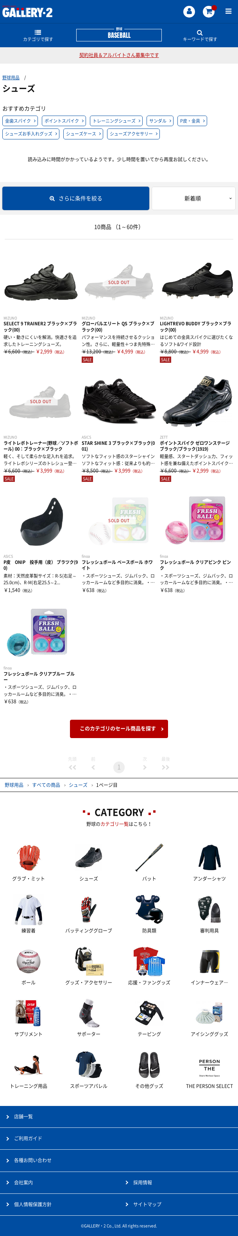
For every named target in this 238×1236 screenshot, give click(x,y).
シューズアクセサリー (131, 134)
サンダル (157, 121)
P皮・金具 (190, 121)
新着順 (192, 198)
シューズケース (81, 134)
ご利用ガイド (28, 1138)
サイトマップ (147, 1204)
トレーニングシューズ (114, 121)
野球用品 (11, 77)
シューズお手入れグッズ (28, 134)
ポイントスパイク (62, 121)
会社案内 (23, 1182)
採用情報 (142, 1182)
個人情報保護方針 (33, 1204)
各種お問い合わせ (33, 1160)
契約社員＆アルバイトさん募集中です (119, 55)
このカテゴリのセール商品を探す (118, 728)
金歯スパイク (18, 121)
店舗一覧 (23, 1116)
